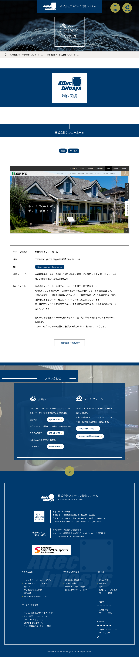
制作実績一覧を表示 (70, 343)
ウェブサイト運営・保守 (34, 619)
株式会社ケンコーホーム (69, 55)
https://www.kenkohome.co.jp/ (49, 267)
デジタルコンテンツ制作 (75, 587)
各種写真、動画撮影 (73, 580)
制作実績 (51, 55)
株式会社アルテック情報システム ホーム (26, 55)
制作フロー (28, 587)
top (69, 472)
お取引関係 (103, 610)
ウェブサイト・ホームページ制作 (37, 580)
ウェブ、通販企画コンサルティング (38, 613)
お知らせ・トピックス (108, 590)
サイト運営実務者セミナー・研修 (37, 626)
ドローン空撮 (70, 583)
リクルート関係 (105, 613)
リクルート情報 (105, 593)
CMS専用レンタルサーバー (34, 623)
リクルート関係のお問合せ (89, 436)
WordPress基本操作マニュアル (36, 596)
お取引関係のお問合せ (87, 428)
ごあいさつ (103, 580)
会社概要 (102, 583)
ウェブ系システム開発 (33, 590)
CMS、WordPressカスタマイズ (35, 583)
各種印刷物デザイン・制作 (76, 590)
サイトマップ (104, 633)
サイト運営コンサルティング (35, 616)
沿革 (101, 587)
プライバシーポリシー (108, 629)
